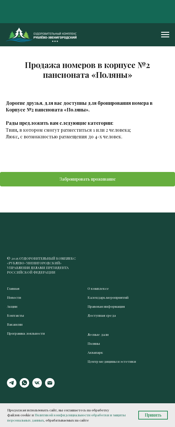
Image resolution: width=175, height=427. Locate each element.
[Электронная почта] (50, 386)
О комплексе (98, 288)
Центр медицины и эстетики (112, 361)
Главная (13, 288)
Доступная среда (102, 315)
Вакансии (15, 324)
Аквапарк (95, 352)
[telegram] (11, 386)
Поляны (94, 343)
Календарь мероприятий (108, 297)
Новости (14, 297)
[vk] (37, 386)
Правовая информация (106, 306)
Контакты (15, 315)
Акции (12, 306)
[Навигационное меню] (165, 35)
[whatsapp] (24, 386)
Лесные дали (98, 334)
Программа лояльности (26, 333)
